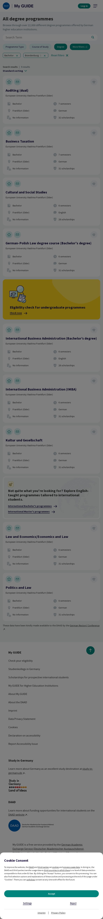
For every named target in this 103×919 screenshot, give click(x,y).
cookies (55, 867)
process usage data (71, 867)
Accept (51, 893)
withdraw (30, 879)
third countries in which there (57, 870)
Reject (73, 903)
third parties (43, 867)
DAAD (31, 867)
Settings (27, 903)
